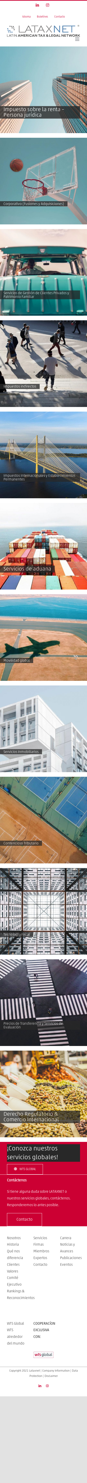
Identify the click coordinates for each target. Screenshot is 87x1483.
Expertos (40, 1258)
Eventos (66, 1264)
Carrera (65, 1238)
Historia (13, 1244)
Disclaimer (51, 1376)
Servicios (40, 1238)
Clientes (13, 1264)
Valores (12, 1271)
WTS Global (15, 1323)
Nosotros (14, 1238)
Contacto (40, 1264)
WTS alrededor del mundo (15, 1336)
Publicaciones (71, 1258)
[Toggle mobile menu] (77, 39)
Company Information (56, 1370)
